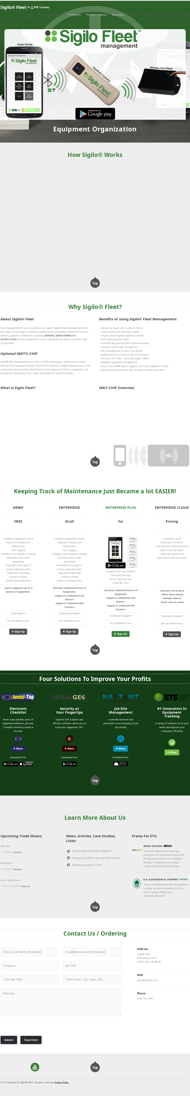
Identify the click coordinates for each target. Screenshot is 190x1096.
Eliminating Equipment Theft (87, 864)
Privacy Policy (62, 1082)
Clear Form (31, 1040)
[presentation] (24, 1027)
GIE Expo (5, 846)
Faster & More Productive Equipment (91, 850)
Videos (185, 14)
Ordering (168, 14)
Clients (134, 14)
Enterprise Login (51, 14)
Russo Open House (10, 880)
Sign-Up (20, 631)
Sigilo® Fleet (13, 7)
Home (30, 14)
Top (95, 283)
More (19, 748)
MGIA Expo (6, 863)
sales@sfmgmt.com (147, 980)
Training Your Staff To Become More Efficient (96, 857)
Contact (150, 14)
